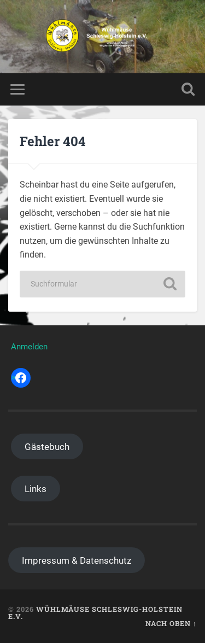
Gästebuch (47, 446)
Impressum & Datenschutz (76, 560)
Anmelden (29, 347)
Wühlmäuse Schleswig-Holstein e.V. (95, 613)
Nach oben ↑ (171, 623)
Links (35, 488)
